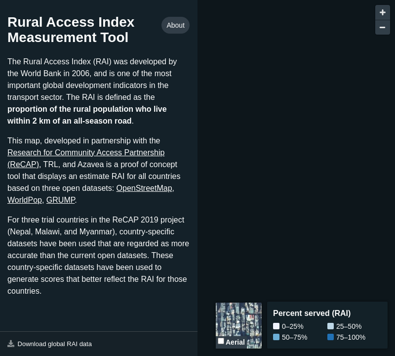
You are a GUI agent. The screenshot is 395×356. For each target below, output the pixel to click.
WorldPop (24, 200)
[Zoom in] (382, 12)
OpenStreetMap (144, 188)
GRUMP (60, 200)
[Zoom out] (382, 27)
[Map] (296, 178)
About (175, 25)
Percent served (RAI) (312, 313)
